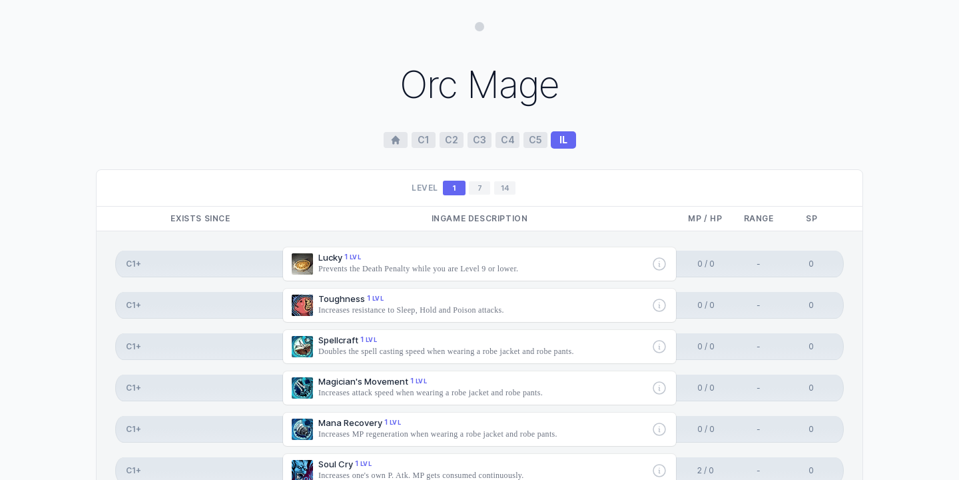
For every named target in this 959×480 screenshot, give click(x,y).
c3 (479, 139)
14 (505, 188)
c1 (424, 139)
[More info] (659, 264)
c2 (451, 139)
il (563, 139)
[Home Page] (396, 140)
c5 (535, 139)
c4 (508, 139)
